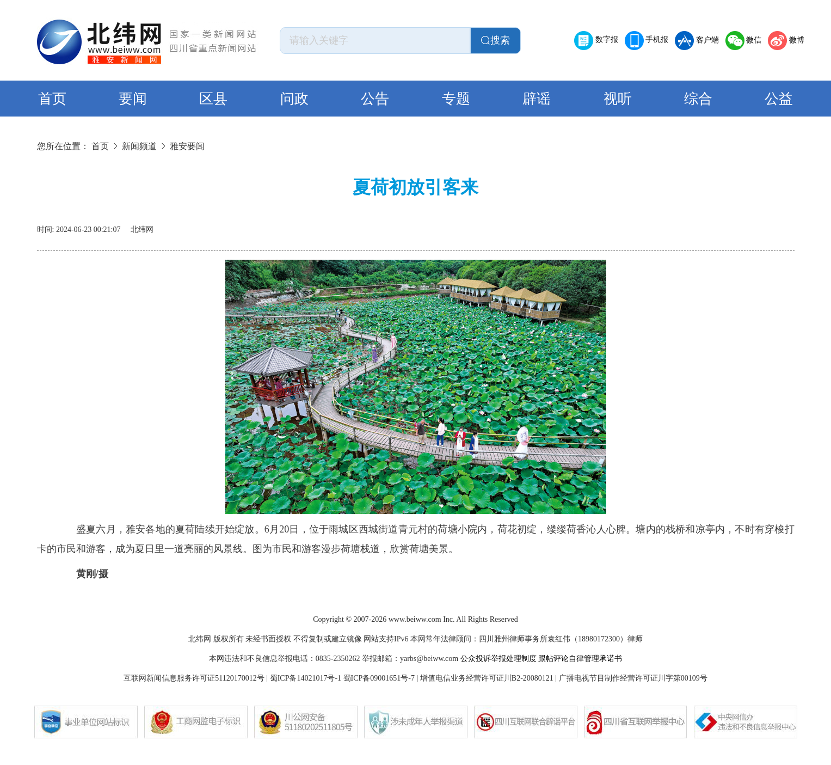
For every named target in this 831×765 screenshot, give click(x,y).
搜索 (495, 40)
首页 (52, 99)
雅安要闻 (187, 146)
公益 (779, 99)
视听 (618, 99)
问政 (294, 99)
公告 (375, 99)
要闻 (133, 99)
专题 (456, 99)
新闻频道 (139, 146)
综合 (698, 99)
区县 (213, 99)
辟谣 (536, 99)
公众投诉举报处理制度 (498, 658)
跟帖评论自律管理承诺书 (580, 658)
